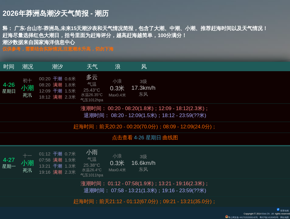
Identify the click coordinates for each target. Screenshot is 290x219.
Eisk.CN (265, 213)
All (272, 213)
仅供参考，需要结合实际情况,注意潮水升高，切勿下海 (65, 49)
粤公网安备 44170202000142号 (236, 217)
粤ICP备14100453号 (266, 217)
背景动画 (281, 210)
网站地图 (284, 217)
